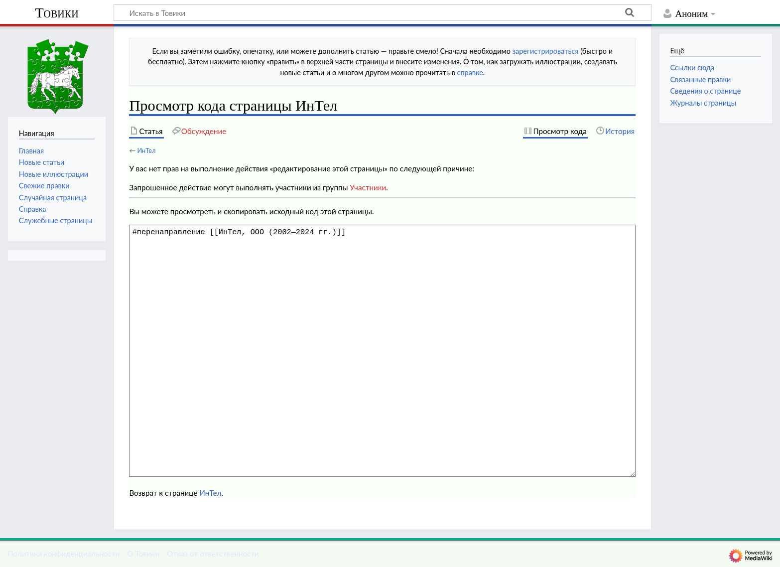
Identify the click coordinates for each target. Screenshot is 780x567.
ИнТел (146, 150)
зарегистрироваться (546, 51)
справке (470, 72)
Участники (368, 187)
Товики (56, 12)
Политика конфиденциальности (63, 553)
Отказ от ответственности (213, 553)
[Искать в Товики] (382, 12)
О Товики (143, 553)
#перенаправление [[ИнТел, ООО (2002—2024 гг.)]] (382, 351)
